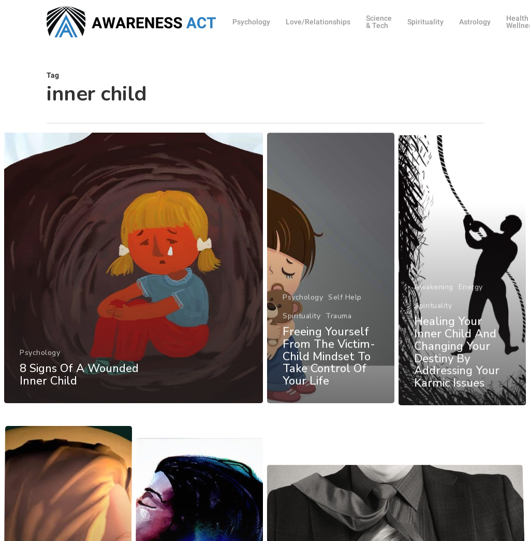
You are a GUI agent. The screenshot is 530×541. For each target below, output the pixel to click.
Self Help (345, 308)
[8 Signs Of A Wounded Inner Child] (133, 273)
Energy (471, 307)
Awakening (433, 307)
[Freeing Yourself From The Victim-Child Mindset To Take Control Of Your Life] (331, 279)
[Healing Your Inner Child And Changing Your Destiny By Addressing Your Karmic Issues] (462, 292)
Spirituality (301, 327)
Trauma (338, 327)
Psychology (40, 358)
